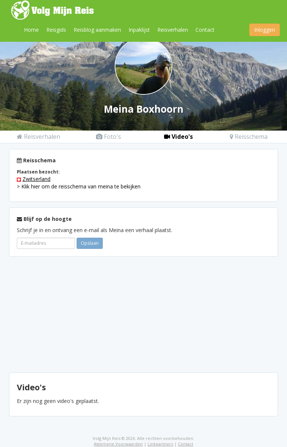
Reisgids (56, 29)
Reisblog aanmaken (97, 29)
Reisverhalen (172, 29)
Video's (178, 136)
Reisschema (249, 136)
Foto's (108, 136)
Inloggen (264, 29)
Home (31, 29)
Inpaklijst (139, 29)
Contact (205, 29)
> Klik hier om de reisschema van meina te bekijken (79, 186)
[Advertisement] (143, 314)
